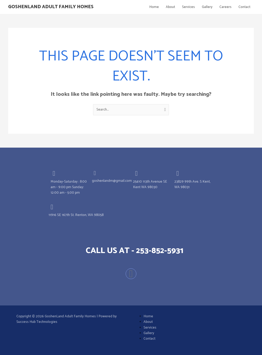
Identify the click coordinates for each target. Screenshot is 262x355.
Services (188, 7)
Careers (225, 7)
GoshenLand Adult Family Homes (53, 7)
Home (154, 7)
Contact (244, 7)
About (170, 7)
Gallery (207, 7)
